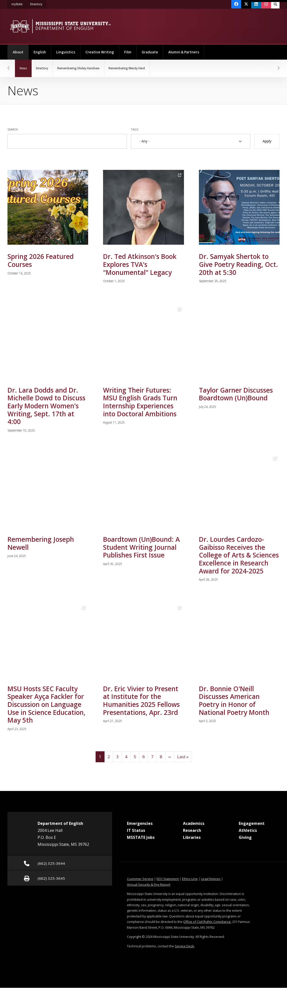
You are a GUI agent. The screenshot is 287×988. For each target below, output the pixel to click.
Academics (193, 823)
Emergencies (140, 823)
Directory (38, 3)
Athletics (248, 830)
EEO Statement (168, 879)
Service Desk (184, 946)
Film (127, 52)
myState (18, 3)
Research (192, 830)
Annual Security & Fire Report (148, 884)
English (40, 52)
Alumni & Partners (183, 52)
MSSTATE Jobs (141, 837)
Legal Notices (211, 879)
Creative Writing (99, 52)
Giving (245, 837)
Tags (134, 129)
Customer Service (140, 879)
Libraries (192, 837)
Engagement (252, 823)
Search (12, 129)
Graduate (150, 52)
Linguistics (65, 52)
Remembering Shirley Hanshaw (84, 68)
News (26, 65)
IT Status (136, 830)
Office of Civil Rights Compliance (207, 922)
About (21, 50)
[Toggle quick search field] (275, 4)
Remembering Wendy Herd (136, 68)
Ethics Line (190, 879)
